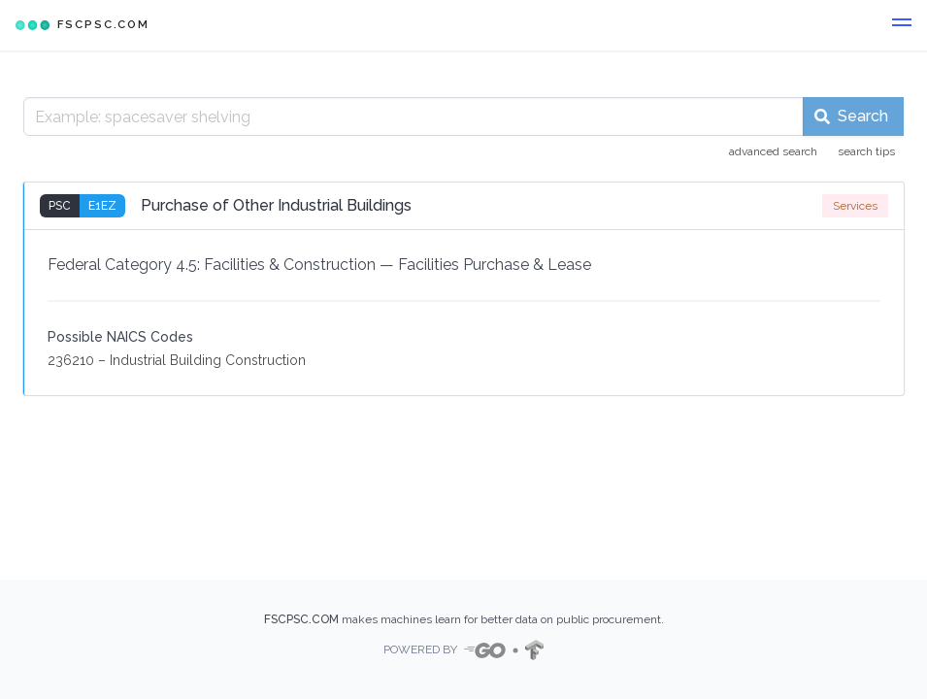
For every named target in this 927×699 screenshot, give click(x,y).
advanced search (773, 151)
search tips (866, 151)
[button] (901, 25)
